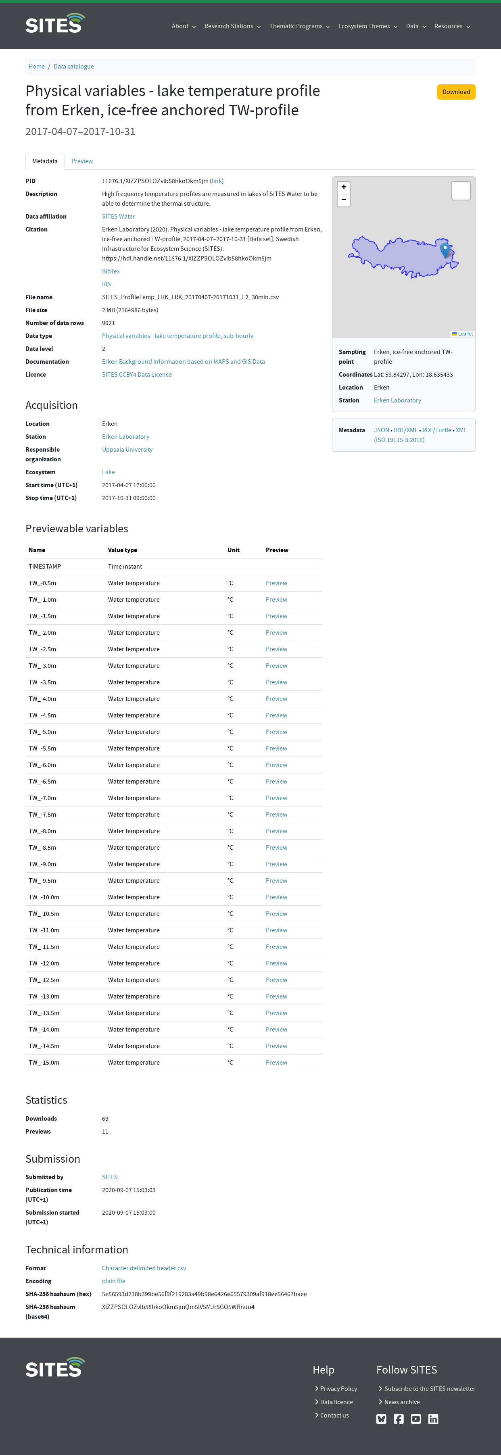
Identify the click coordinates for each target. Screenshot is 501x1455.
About (181, 26)
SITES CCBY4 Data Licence (137, 375)
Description (41, 194)
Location (37, 423)
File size (36, 310)
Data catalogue (74, 67)
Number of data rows (54, 323)
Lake (108, 472)
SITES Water (118, 217)
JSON (382, 430)
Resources (449, 26)
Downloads (41, 1118)
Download (456, 92)
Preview (82, 161)
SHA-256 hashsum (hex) (58, 1294)
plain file (113, 1281)
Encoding (38, 1281)
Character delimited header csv (144, 1268)
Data (413, 26)
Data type (38, 335)
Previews (38, 1131)
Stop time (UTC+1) (51, 498)
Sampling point (352, 357)
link (217, 181)
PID (30, 181)
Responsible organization (43, 454)
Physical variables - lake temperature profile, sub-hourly (177, 336)
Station (35, 436)
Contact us (334, 1415)
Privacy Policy (338, 1389)
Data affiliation (46, 216)
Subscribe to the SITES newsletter (430, 1389)
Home (37, 67)
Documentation (47, 361)
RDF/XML (406, 430)
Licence (35, 374)
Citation (36, 229)
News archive (402, 1402)
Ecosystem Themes (364, 26)
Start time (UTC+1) (51, 485)
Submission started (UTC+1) (52, 1217)
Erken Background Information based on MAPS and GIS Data (183, 362)
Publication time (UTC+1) (48, 1195)
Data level (39, 348)
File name (38, 297)
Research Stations (230, 26)
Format (35, 1268)
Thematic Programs (296, 26)
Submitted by (44, 1177)
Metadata (45, 161)
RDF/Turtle (437, 430)
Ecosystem (40, 472)
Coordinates (356, 374)
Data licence (336, 1402)
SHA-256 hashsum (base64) (50, 1312)
